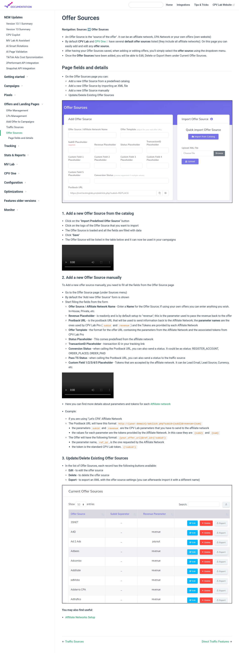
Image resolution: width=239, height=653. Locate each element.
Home (169, 4)
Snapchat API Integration (20, 68)
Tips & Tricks (201, 4)
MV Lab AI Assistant (18, 40)
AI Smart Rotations (17, 46)
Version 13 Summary (18, 29)
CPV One (102, 41)
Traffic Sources (15, 127)
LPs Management (16, 116)
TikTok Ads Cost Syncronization (24, 57)
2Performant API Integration (22, 62)
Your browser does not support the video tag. (88, 258)
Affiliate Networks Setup (80, 617)
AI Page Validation (16, 51)
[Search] (146, 5)
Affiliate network (160, 404)
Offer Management (17, 110)
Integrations (183, 4)
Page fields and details (20, 138)
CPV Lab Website (224, 5)
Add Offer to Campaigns (20, 121)
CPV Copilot (13, 34)
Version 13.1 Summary (19, 23)
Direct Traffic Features (216, 641)
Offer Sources (14, 132)
